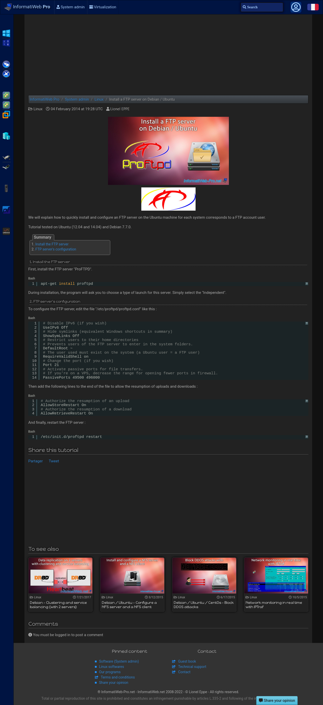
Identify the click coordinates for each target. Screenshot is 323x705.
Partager (35, 461)
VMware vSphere (7, 104)
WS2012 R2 (7, 33)
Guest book (187, 661)
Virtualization (102, 7)
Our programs (110, 672)
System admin (71, 7)
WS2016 (7, 42)
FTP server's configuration (55, 249)
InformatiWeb (27, 7)
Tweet (54, 461)
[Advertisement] (168, 54)
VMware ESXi (7, 95)
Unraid (7, 231)
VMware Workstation (7, 114)
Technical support (192, 667)
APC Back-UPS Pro (7, 188)
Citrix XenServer (7, 73)
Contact (184, 672)
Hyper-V (7, 135)
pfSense (7, 209)
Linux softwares (111, 667)
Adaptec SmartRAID (7, 157)
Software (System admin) (119, 661)
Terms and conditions (118, 677)
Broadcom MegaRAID (7, 166)
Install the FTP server (51, 244)
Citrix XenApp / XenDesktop (7, 64)
